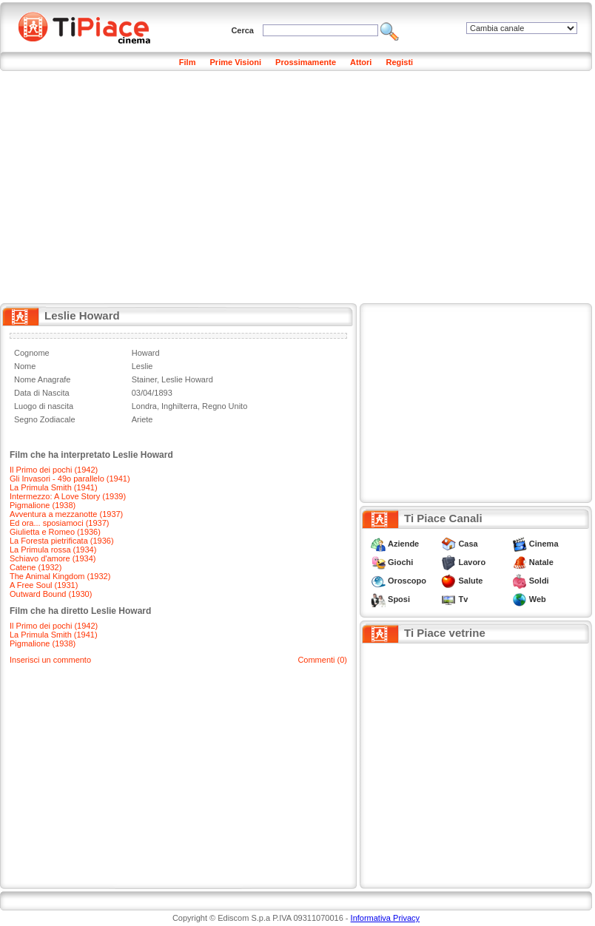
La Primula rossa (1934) (53, 549)
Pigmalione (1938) (42, 505)
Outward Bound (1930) (51, 593)
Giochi (400, 562)
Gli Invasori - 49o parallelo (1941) (70, 478)
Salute (470, 580)
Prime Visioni (236, 62)
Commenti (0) (322, 659)
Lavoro (471, 562)
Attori (361, 62)
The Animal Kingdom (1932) (60, 576)
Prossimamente (305, 62)
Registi (399, 62)
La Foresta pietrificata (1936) (62, 540)
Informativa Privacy (385, 917)
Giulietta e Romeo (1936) (55, 531)
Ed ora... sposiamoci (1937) (60, 522)
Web (537, 599)
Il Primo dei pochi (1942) (54, 469)
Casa (467, 543)
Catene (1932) (35, 567)
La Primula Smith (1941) (54, 487)
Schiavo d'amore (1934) (52, 558)
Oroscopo (407, 580)
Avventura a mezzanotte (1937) (66, 514)
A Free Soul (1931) (44, 585)
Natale (541, 562)
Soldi (539, 580)
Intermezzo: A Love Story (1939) (68, 496)
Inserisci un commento (50, 659)
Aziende (403, 543)
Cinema (544, 543)
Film (187, 62)
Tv (463, 599)
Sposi (399, 599)
